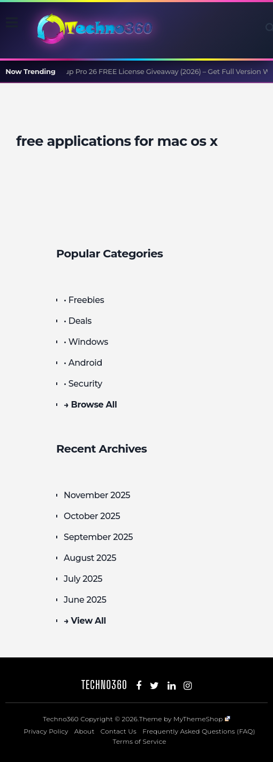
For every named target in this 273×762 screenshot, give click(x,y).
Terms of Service (139, 741)
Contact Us (118, 731)
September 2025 (98, 537)
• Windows (86, 342)
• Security (83, 384)
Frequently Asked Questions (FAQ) (198, 731)
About (84, 731)
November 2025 (97, 495)
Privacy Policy (46, 731)
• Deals (78, 321)
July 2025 (83, 579)
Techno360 (104, 684)
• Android (83, 363)
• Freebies (84, 300)
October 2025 (92, 516)
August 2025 (90, 558)
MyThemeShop (201, 719)
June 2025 (85, 600)
